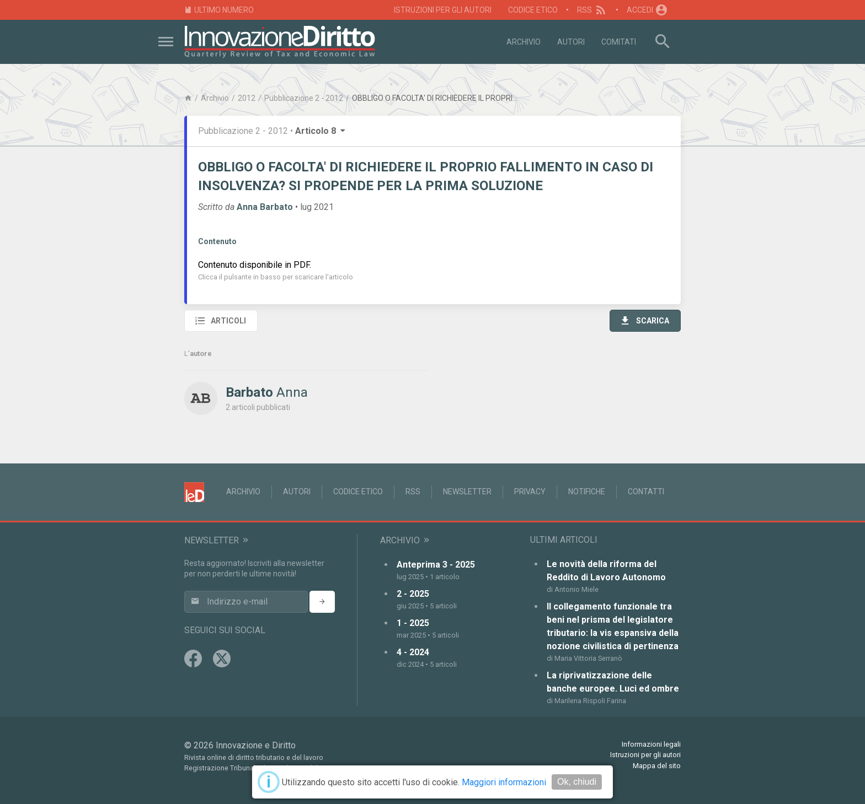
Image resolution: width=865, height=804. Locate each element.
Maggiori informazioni (504, 782)
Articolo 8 (321, 131)
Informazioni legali (651, 744)
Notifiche (586, 491)
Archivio (523, 41)
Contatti (646, 491)
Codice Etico (533, 10)
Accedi (648, 10)
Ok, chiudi (576, 781)
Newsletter (467, 491)
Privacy (530, 491)
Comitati (618, 41)
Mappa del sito (657, 766)
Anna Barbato (265, 207)
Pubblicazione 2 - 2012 (303, 98)
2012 (246, 98)
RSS (592, 10)
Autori (571, 41)
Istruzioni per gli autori (443, 10)
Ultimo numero (219, 10)
